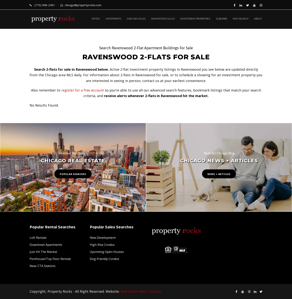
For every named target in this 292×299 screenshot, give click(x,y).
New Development (103, 238)
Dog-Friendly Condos (104, 259)
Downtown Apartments (46, 245)
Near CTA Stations (42, 266)
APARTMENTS (113, 18)
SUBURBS (221, 18)
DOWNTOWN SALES (163, 18)
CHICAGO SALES (136, 18)
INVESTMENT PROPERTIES (195, 18)
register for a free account (82, 90)
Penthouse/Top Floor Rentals (50, 259)
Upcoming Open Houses (107, 252)
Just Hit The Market (43, 252)
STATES (95, 18)
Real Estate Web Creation (140, 291)
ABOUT (258, 18)
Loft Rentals (38, 238)
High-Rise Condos (102, 245)
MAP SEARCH (240, 18)
